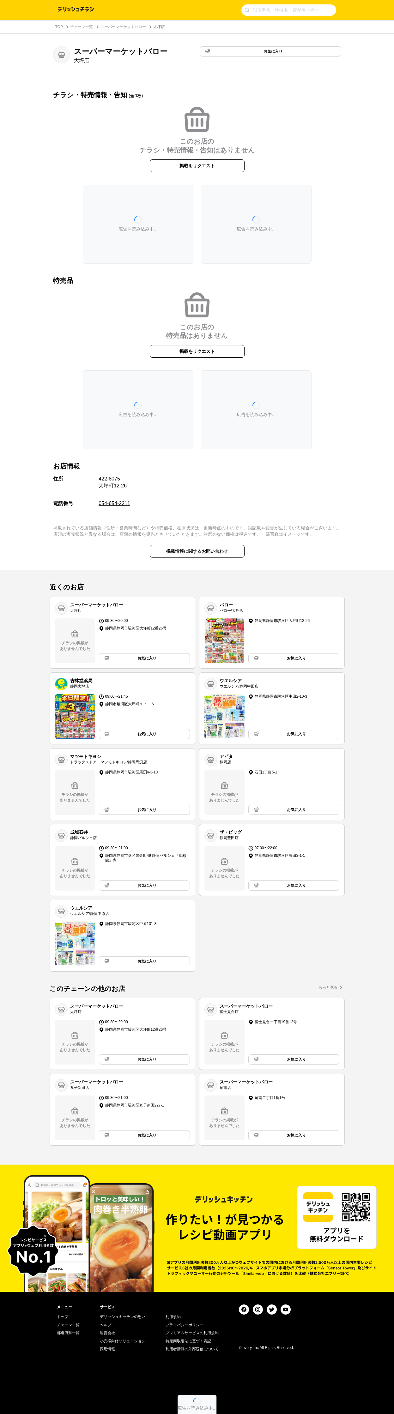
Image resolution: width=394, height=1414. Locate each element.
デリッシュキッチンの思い (122, 1317)
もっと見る (327, 987)
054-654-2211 (114, 503)
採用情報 (107, 1349)
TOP (59, 27)
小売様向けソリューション (122, 1341)
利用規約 (173, 1317)
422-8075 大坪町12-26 (113, 482)
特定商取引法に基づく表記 (188, 1341)
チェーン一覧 (81, 27)
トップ (62, 1317)
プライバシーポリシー (184, 1325)
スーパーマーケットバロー (123, 27)
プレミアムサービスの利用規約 (192, 1333)
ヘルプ (105, 1325)
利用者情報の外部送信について (192, 1349)
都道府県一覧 (68, 1333)
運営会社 (107, 1333)
